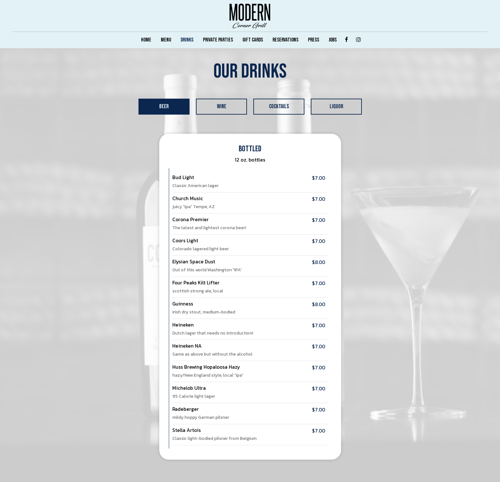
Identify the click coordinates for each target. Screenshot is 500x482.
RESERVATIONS (285, 40)
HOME (146, 40)
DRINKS (187, 40)
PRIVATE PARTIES (218, 40)
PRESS (313, 40)
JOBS (333, 40)
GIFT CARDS (253, 40)
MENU (166, 40)
